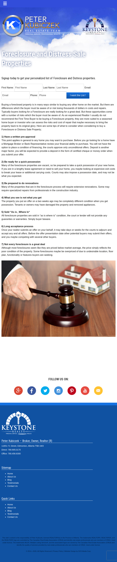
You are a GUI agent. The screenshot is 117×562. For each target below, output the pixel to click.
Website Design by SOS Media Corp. (77, 551)
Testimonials (13, 483)
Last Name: (49, 87)
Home (10, 473)
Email (98, 390)
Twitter (45, 390)
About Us (11, 477)
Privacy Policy (58, 551)
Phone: (34, 95)
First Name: (7, 87)
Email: (87, 87)
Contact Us (12, 486)
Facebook (31, 390)
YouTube (85, 390)
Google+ (18, 390)
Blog (9, 480)
